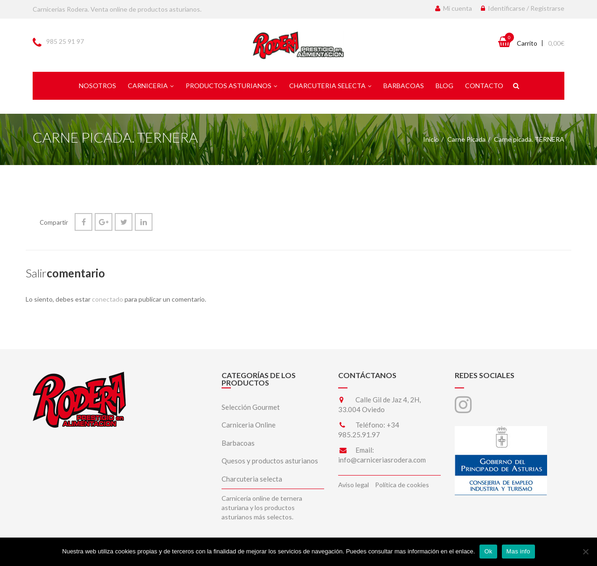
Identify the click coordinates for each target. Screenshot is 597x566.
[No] (585, 551)
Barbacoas (403, 86)
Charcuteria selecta (330, 86)
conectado (107, 299)
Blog (444, 86)
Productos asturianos (232, 86)
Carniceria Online (249, 425)
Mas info (518, 551)
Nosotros (97, 86)
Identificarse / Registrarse (522, 8)
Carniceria (151, 86)
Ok (488, 551)
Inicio (431, 139)
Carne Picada (466, 139)
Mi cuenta (453, 8)
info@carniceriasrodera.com (382, 460)
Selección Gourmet (251, 407)
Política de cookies (402, 485)
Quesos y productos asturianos (270, 460)
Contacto (484, 86)
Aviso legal (353, 485)
